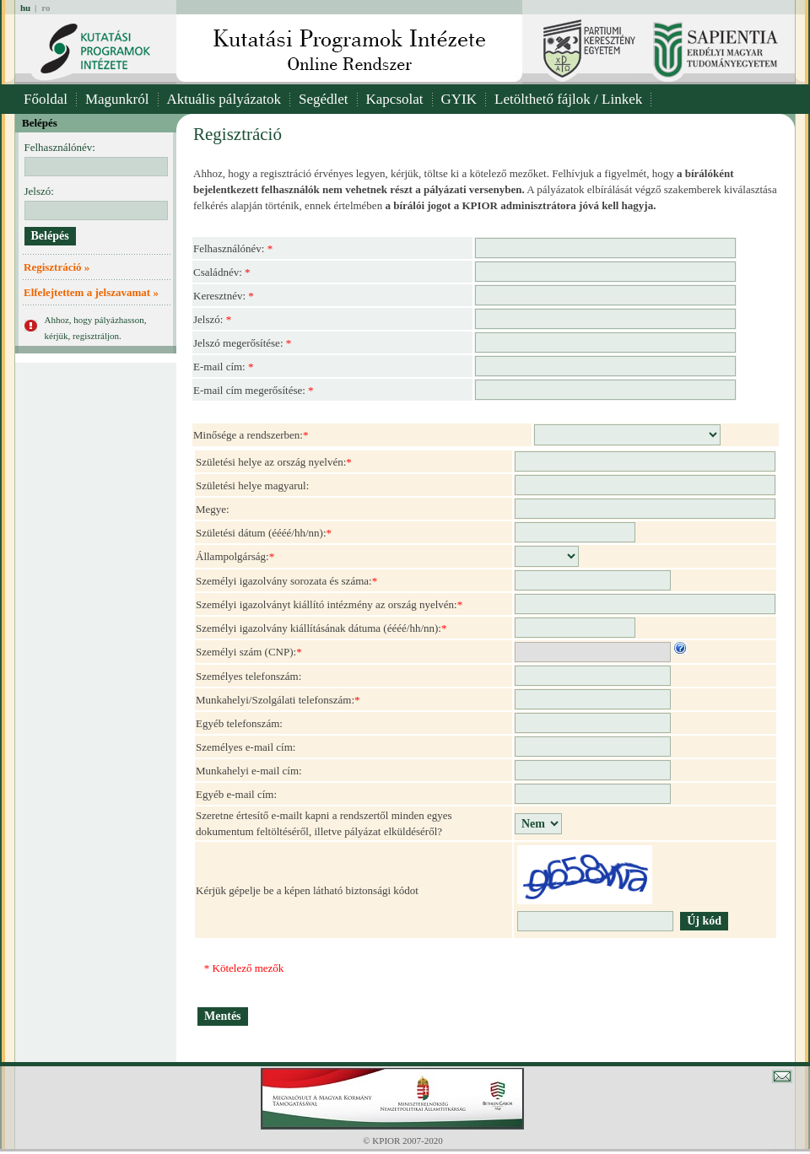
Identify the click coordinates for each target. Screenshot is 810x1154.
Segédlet (323, 99)
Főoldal (46, 99)
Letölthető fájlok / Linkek (568, 99)
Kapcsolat (395, 99)
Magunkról (117, 99)
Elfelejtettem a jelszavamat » (91, 292)
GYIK (459, 99)
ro (45, 8)
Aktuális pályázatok (224, 99)
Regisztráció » (56, 267)
